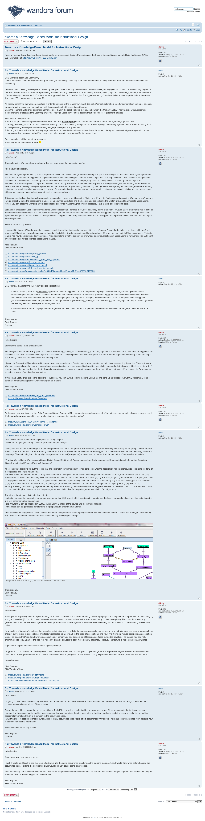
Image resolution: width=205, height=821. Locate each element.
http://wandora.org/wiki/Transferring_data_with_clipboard (34, 259)
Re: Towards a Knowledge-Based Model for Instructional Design (41, 70)
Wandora (11, 25)
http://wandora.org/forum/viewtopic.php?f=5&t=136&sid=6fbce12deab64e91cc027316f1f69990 (51, 271)
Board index (21, 25)
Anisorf (11, 73)
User (30, 25)
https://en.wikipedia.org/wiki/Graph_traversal (28, 678)
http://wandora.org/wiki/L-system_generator (28, 253)
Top (199, 65)
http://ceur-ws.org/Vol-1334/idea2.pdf (39, 58)
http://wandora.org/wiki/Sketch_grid (24, 256)
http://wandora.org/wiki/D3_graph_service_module (31, 268)
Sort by (110, 789)
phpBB (94, 817)
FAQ (180, 30)
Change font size (198, 24)
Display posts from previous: (84, 789)
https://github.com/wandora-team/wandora (27, 398)
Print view (193, 24)
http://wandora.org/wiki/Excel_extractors (26, 262)
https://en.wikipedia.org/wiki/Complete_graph (28, 425)
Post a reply (11, 41)
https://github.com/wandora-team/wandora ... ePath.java (33, 680)
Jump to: (161, 801)
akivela (11, 51)
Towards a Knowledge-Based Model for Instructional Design (45, 37)
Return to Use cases (13, 801)
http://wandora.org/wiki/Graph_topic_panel (27, 265)
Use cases (38, 25)
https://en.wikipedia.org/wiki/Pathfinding (26, 675)
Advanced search (193, 11)
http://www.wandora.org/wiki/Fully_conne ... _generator (33, 422)
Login (198, 30)
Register (189, 30)
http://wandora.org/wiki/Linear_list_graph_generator (31, 395)
